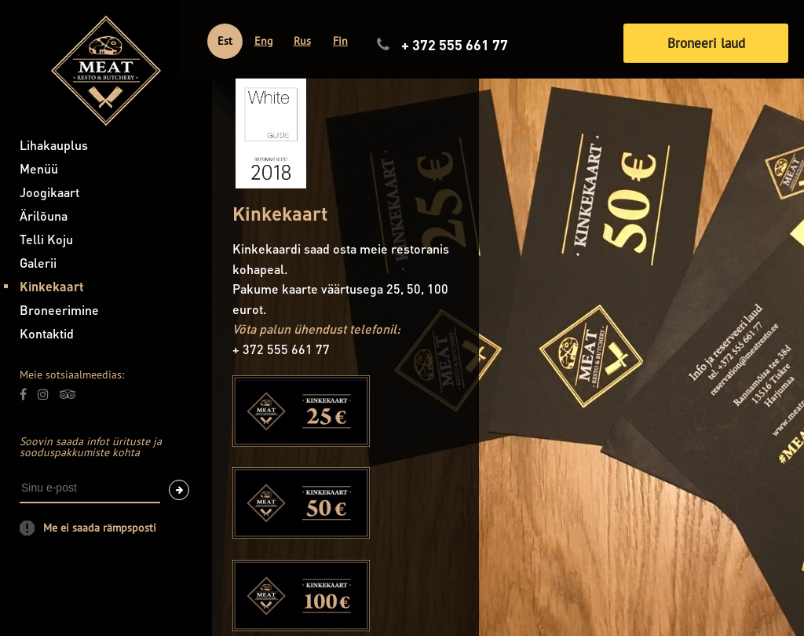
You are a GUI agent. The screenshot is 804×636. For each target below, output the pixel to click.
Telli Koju (46, 239)
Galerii (38, 262)
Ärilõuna (44, 215)
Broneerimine (59, 310)
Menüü (39, 168)
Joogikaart (49, 192)
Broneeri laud (706, 43)
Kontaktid (47, 333)
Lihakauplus (54, 145)
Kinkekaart (52, 286)
